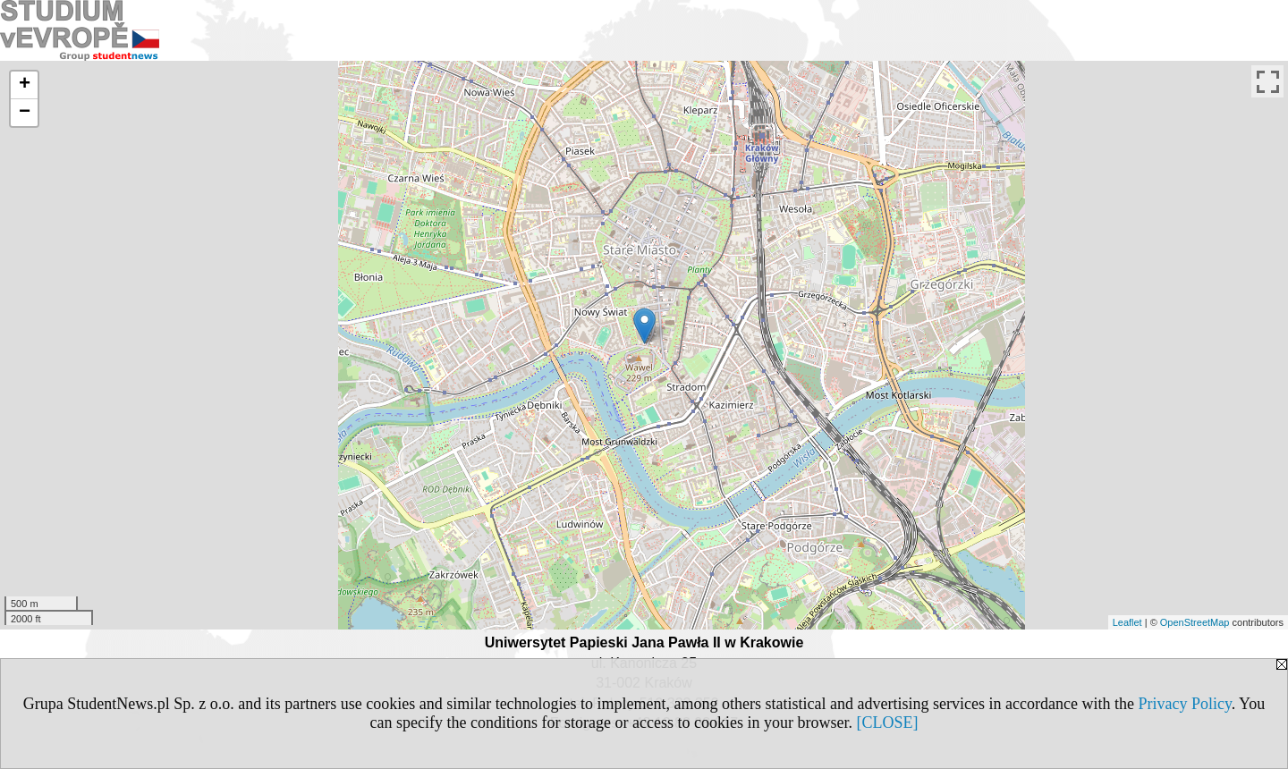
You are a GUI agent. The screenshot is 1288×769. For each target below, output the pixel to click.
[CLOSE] (887, 722)
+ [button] (24, 85)
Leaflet (1127, 622)
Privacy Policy (1184, 704)
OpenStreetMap (1195, 622)
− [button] (24, 112)
